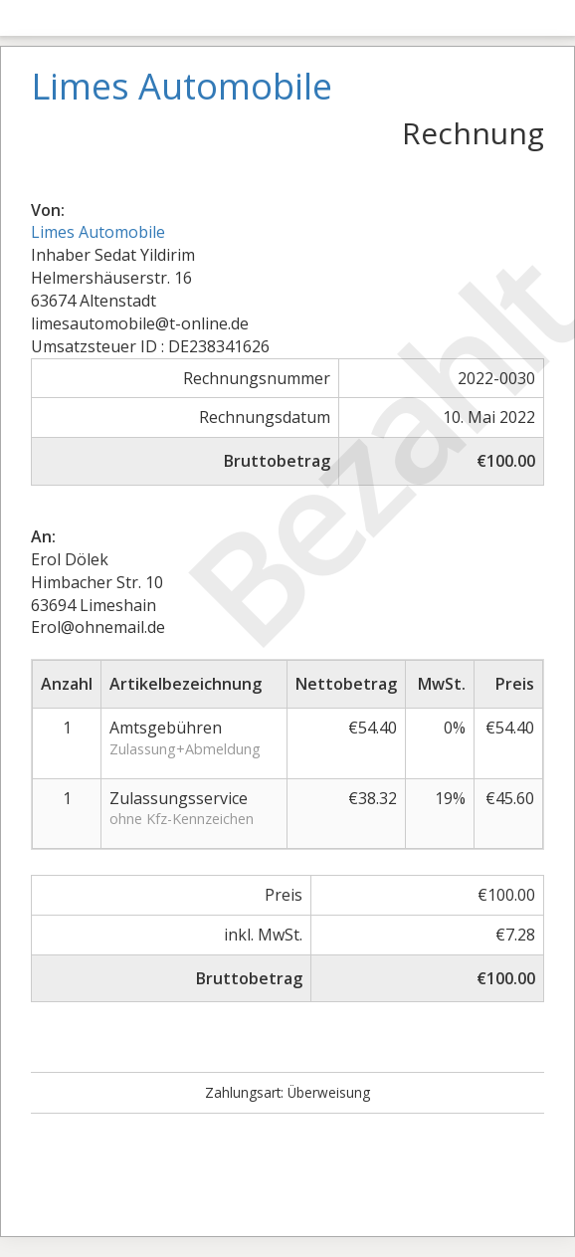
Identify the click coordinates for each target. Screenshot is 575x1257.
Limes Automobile (98, 232)
